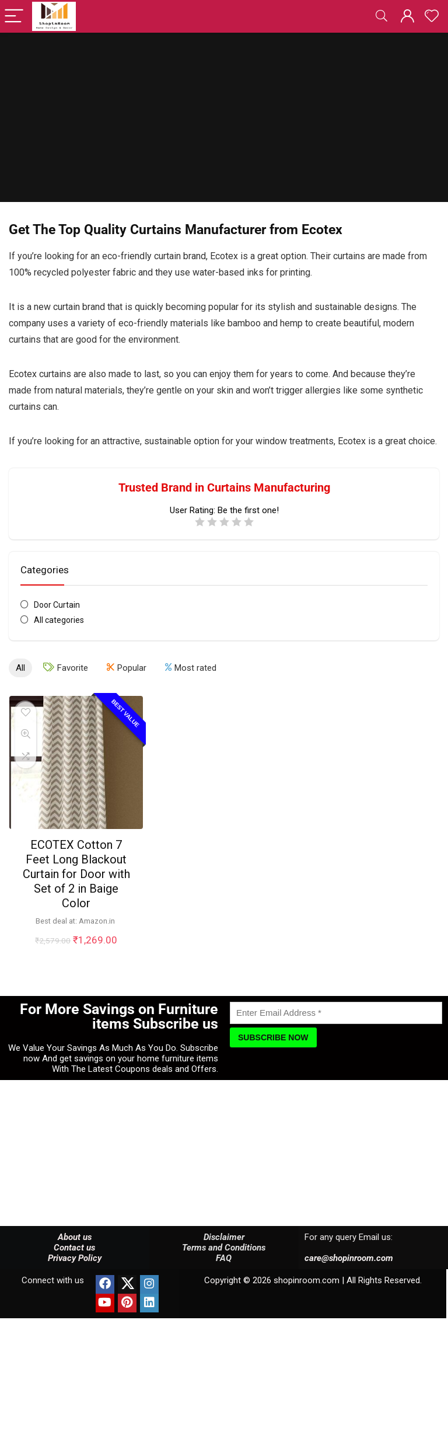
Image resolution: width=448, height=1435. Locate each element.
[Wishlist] (432, 16)
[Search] (382, 16)
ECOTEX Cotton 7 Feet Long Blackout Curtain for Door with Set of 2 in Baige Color (76, 874)
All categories (59, 620)
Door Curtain (57, 604)
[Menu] (14, 16)
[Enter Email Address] (336, 1013)
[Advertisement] (224, 120)
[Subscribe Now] (273, 1037)
